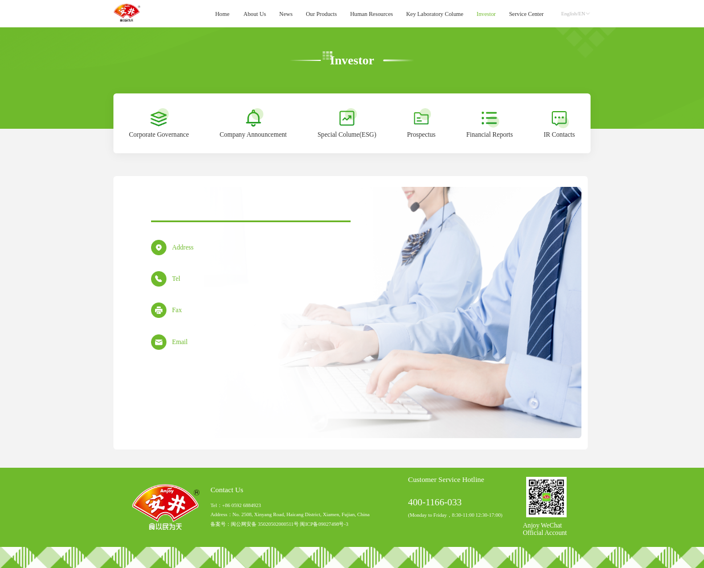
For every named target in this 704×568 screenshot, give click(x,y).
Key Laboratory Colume (434, 13)
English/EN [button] (576, 14)
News (285, 13)
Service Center (526, 13)
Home (222, 13)
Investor (486, 13)
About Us (254, 13)
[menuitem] (222, 14)
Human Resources (371, 13)
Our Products (321, 13)
